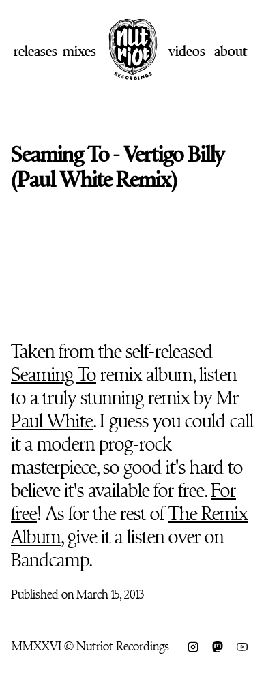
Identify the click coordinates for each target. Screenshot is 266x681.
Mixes (79, 51)
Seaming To (53, 375)
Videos (186, 51)
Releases (35, 51)
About (230, 51)
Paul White (52, 421)
